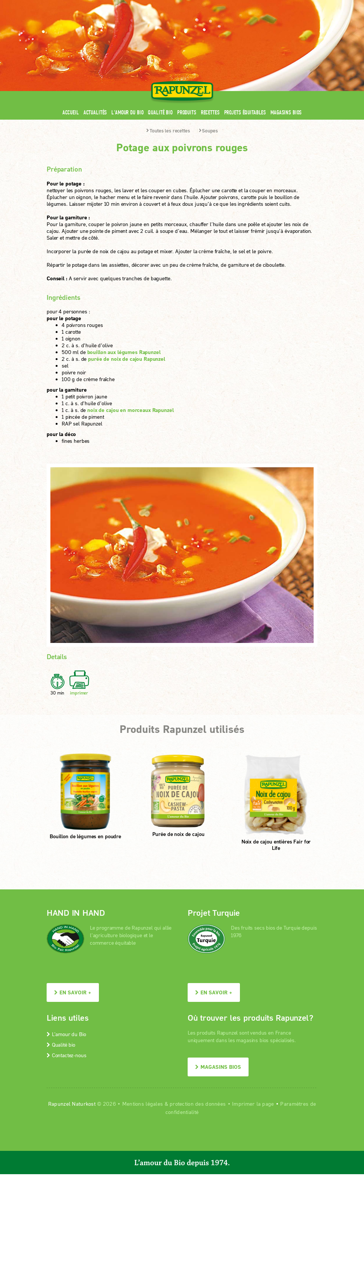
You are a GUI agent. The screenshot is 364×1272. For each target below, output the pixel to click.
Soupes (208, 131)
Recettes (210, 112)
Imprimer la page (253, 1103)
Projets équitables (245, 112)
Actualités (95, 112)
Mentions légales (142, 1103)
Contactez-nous (66, 1055)
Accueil (70, 112)
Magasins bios (286, 112)
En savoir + (72, 992)
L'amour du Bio (127, 112)
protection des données (198, 1103)
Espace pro (175, 4)
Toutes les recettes (168, 131)
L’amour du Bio (66, 1034)
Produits (186, 112)
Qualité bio (160, 112)
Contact (254, 4)
